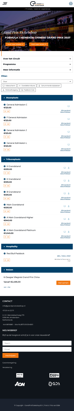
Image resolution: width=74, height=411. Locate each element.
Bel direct (58, 259)
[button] (63, 283)
